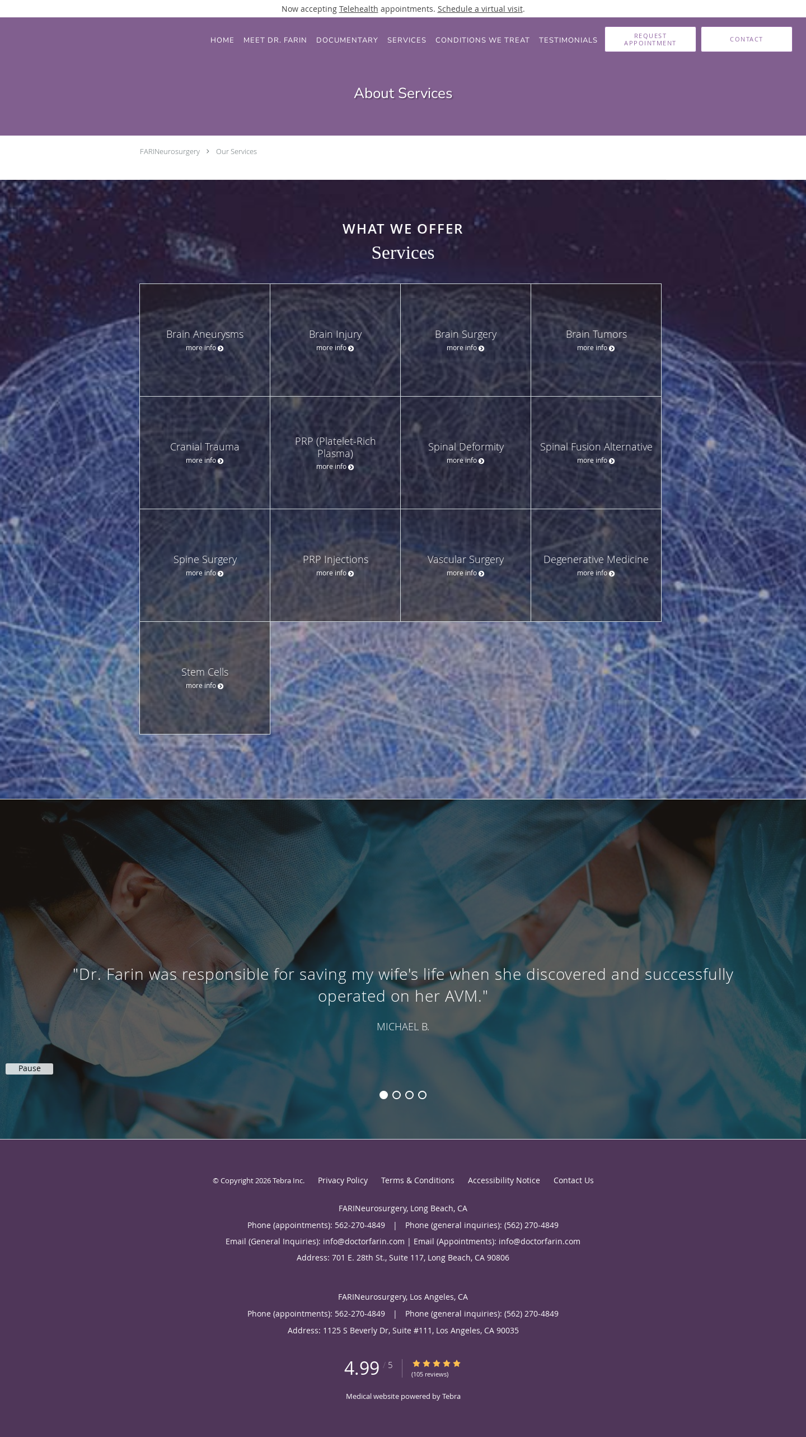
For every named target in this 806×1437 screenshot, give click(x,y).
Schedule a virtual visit (480, 8)
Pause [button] (29, 1068)
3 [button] (409, 1095)
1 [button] (384, 1095)
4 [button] (422, 1095)
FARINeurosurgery (170, 151)
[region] (403, 958)
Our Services (236, 151)
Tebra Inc (288, 1180)
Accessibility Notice (504, 1180)
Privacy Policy (343, 1180)
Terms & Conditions (417, 1180)
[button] (650, 39)
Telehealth (358, 8)
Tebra (451, 1396)
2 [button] (396, 1095)
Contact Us (574, 1180)
